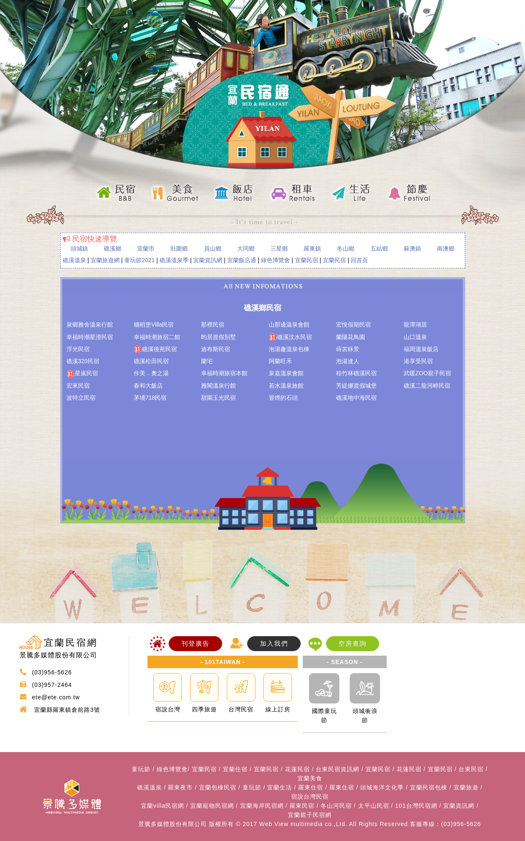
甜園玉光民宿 (218, 397)
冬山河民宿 (336, 805)
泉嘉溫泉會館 (286, 373)
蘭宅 (207, 361)
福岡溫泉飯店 (421, 349)
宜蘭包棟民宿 (217, 787)
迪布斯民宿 (215, 349)
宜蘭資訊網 (207, 260)
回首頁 (359, 260)
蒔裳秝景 (347, 349)
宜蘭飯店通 (241, 260)
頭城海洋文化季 (382, 787)
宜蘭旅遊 (466, 787)
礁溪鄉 (112, 248)
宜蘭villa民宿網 (162, 805)
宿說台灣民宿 (310, 796)
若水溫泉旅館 (286, 385)
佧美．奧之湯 (151, 373)
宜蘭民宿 (306, 260)
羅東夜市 (180, 787)
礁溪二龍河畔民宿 (427, 385)
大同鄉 (246, 248)
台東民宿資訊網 (337, 769)
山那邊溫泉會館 (289, 324)
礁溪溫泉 (74, 260)
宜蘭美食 (309, 778)
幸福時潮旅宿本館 (224, 373)
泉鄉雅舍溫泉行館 (89, 324)
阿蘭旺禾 (280, 361)
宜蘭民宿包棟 (428, 787)
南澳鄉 (445, 248)
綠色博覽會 (275, 260)
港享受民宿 (418, 361)
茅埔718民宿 (150, 397)
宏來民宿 (78, 385)
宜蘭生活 (279, 787)
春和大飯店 (148, 385)
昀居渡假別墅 (218, 337)
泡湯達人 (347, 361)
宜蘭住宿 (235, 769)
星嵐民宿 (82, 373)
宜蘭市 (146, 248)
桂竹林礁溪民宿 (356, 373)
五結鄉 (379, 248)
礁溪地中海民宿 (356, 397)
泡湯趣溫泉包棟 (289, 349)
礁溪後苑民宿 (155, 349)
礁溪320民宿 (82, 361)
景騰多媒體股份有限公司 (172, 824)
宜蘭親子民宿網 (309, 814)
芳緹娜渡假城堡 (356, 385)
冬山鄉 (345, 248)
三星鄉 (279, 248)
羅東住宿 (310, 787)
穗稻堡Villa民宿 (154, 324)
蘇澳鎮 (412, 248)
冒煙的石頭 (283, 397)
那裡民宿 (212, 324)
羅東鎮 (312, 248)
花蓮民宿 (297, 769)
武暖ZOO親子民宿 (427, 373)
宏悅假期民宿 (353, 324)
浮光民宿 (78, 349)
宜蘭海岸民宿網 (262, 805)
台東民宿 (471, 769)
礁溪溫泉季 (174, 260)
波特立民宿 (81, 397)
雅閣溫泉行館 (218, 385)
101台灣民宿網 (416, 805)
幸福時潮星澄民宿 (89, 337)
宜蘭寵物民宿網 (212, 805)
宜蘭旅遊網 (105, 260)
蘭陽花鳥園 (350, 337)
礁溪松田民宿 (151, 361)
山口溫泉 (415, 337)
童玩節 (141, 769)
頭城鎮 (79, 248)
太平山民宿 (373, 805)
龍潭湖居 (415, 324)
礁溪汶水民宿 (290, 337)
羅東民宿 (301, 805)
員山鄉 (212, 248)
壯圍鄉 (179, 248)
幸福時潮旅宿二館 (157, 337)
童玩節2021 (139, 260)
